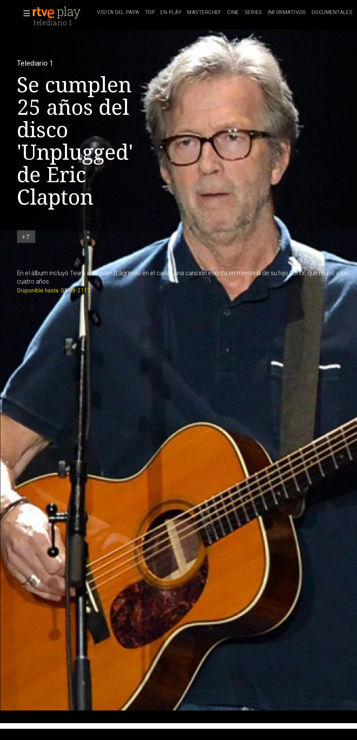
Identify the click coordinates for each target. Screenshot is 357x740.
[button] (24, 13)
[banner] (63, 13)
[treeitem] (118, 13)
